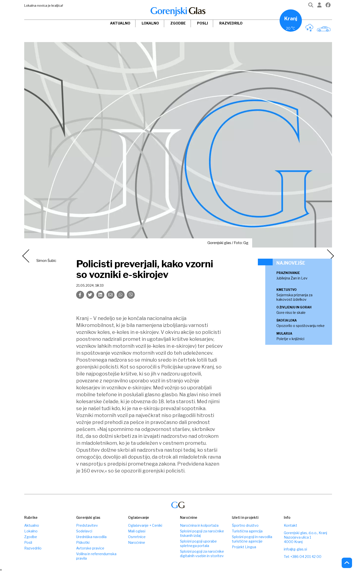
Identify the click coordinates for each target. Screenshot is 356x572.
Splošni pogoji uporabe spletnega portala (198, 543)
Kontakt (290, 525)
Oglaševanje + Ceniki (145, 525)
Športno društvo (245, 525)
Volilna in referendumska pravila (96, 556)
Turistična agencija (247, 531)
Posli (202, 23)
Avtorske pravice (90, 548)
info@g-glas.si (295, 549)
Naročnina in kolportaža (199, 525)
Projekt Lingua (244, 547)
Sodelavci (84, 531)
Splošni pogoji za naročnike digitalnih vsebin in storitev (202, 553)
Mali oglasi (136, 531)
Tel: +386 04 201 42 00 (302, 556)
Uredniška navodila (91, 537)
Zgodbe (178, 23)
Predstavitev (87, 525)
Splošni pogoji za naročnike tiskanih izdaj (202, 533)
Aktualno (120, 23)
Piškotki (82, 542)
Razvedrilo (231, 23)
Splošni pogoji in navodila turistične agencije (252, 539)
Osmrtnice (137, 537)
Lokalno (150, 23)
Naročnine (136, 542)
